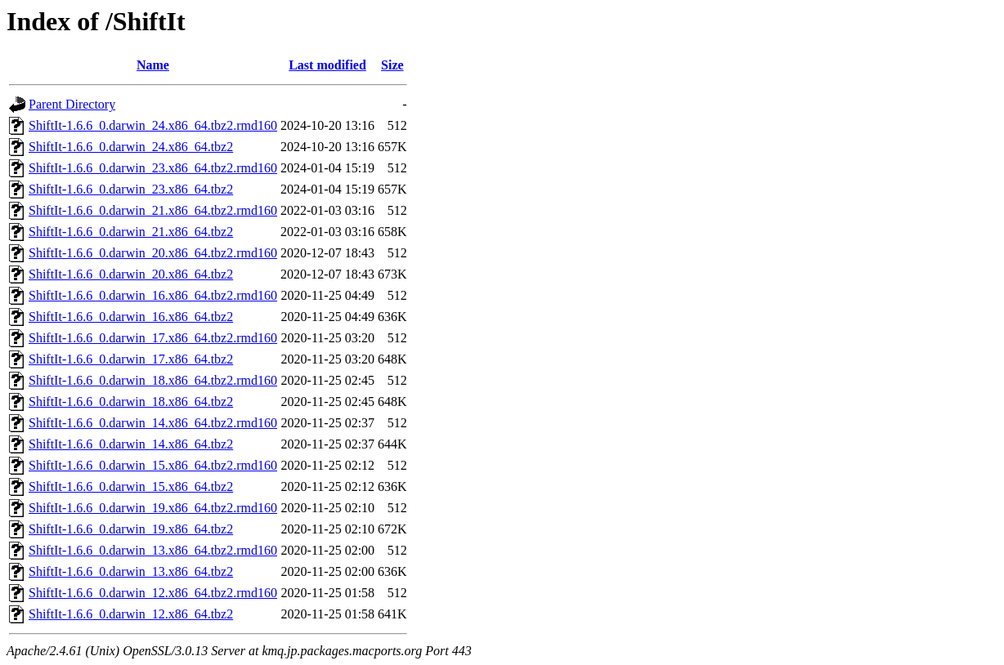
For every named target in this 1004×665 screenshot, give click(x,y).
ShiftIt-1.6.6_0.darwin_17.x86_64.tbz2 (131, 359)
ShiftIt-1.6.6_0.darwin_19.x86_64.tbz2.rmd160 (153, 508)
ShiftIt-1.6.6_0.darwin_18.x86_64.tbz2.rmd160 (153, 380)
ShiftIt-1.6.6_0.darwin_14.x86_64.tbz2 (131, 444)
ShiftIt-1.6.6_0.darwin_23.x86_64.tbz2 (131, 189)
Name (153, 65)
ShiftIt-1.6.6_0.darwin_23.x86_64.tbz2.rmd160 (153, 168)
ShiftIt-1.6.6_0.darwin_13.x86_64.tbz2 (131, 571)
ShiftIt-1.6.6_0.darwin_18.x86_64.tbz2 (131, 401)
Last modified (327, 65)
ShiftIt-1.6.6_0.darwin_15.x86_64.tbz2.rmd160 (153, 465)
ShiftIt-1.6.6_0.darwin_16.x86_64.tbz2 (131, 317)
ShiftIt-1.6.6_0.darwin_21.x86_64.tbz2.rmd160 (153, 210)
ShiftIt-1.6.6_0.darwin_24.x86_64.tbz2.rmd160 (153, 125)
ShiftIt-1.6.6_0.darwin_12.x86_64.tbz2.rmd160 (153, 593)
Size (392, 65)
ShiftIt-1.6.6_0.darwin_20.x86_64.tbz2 (131, 274)
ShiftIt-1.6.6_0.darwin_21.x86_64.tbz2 (131, 232)
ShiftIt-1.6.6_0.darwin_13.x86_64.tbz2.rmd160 (153, 550)
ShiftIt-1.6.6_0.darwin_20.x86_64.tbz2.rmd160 (153, 253)
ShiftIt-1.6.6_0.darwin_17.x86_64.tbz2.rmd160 (153, 338)
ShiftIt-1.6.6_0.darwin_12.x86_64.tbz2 (131, 614)
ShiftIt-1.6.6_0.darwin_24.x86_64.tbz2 (131, 147)
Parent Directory (72, 104)
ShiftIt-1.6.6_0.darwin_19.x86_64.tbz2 (131, 529)
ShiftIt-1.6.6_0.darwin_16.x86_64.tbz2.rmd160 (153, 295)
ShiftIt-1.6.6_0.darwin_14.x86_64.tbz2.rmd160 (153, 423)
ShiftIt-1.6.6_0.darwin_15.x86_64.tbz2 (131, 486)
